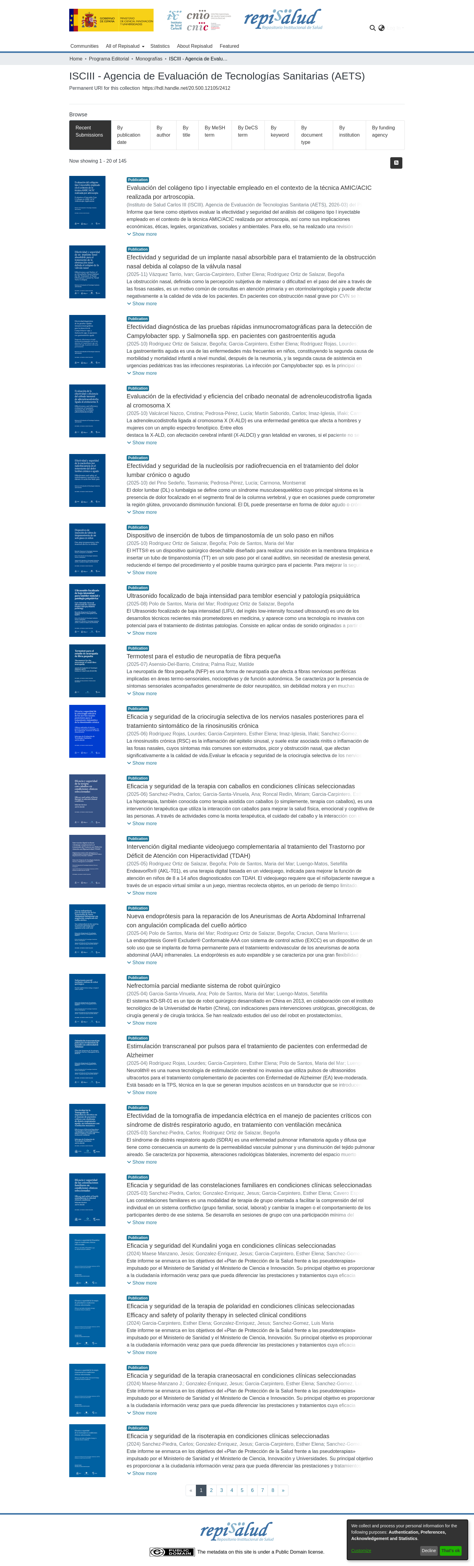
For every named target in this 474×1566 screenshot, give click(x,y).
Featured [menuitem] (229, 46)
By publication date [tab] (129, 135)
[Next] (283, 1490)
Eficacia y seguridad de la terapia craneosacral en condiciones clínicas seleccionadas (241, 1375)
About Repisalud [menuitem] (195, 46)
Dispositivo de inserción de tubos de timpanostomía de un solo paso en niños (230, 535)
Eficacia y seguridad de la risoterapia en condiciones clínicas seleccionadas (228, 1436)
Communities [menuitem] (84, 46)
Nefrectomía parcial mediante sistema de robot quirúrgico (203, 985)
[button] (142, 234)
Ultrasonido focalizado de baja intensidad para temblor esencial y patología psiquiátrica (243, 595)
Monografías (148, 58)
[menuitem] (124, 46)
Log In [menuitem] (393, 28)
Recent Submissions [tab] (89, 131)
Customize (361, 1550)
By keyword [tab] (280, 131)
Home (76, 58)
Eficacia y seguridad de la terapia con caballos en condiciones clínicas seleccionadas (241, 786)
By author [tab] (163, 131)
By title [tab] (186, 131)
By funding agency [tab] (383, 131)
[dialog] (407, 1540)
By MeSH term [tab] (215, 131)
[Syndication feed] (396, 163)
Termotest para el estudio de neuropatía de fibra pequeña (204, 656)
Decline (429, 1550)
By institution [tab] (349, 131)
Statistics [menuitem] (160, 46)
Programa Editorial (109, 58)
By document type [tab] (311, 135)
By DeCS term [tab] (248, 131)
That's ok (451, 1550)
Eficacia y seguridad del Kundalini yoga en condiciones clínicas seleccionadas (231, 1245)
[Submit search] (372, 28)
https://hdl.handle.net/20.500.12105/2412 (186, 88)
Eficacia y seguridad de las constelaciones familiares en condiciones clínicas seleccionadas (249, 1185)
